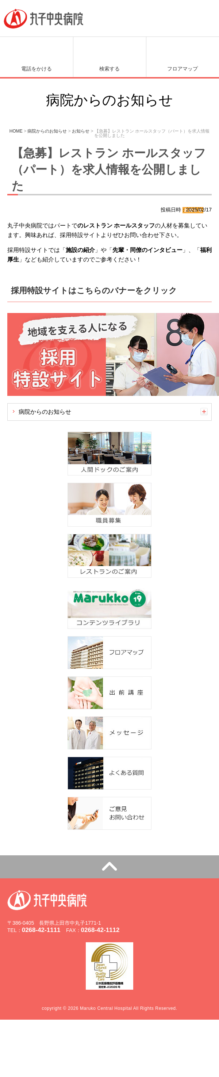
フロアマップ (182, 69)
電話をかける (36, 69)
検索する (109, 69)
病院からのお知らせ (45, 412)
